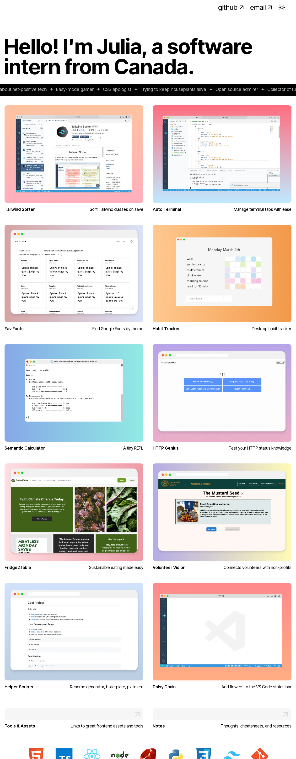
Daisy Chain (164, 686)
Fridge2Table (18, 567)
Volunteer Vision (169, 567)
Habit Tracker (166, 328)
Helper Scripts (19, 686)
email (261, 12)
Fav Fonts (14, 328)
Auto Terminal (167, 209)
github (231, 12)
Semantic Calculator (25, 448)
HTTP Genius (166, 448)
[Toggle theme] (282, 12)
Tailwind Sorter (20, 209)
